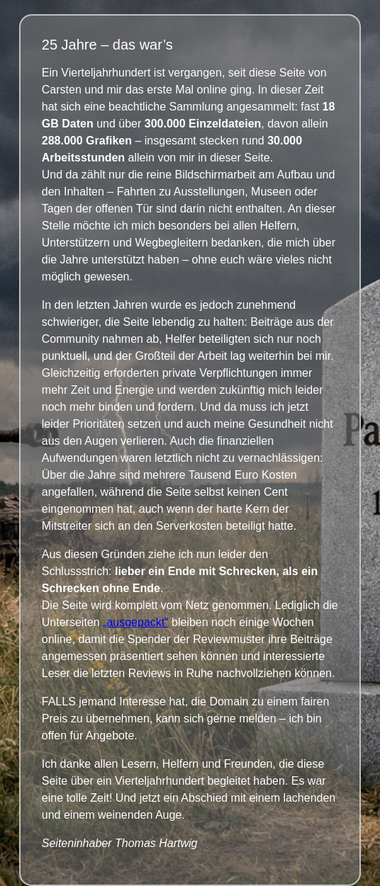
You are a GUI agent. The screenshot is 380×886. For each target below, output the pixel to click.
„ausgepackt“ (136, 622)
